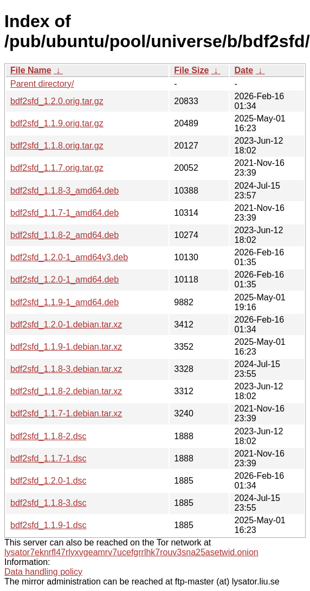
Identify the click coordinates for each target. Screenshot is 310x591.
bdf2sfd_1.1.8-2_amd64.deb (64, 235)
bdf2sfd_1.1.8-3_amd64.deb (64, 190)
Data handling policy (43, 571)
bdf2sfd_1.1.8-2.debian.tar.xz (66, 391)
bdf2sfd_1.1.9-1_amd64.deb (64, 302)
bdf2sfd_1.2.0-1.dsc (48, 480)
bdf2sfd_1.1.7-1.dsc (48, 458)
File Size (191, 70)
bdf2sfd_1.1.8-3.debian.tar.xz (66, 369)
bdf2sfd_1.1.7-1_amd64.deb (64, 212)
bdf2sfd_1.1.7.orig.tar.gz (57, 167)
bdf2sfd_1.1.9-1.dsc (48, 525)
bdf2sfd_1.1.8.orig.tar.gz (57, 145)
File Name (30, 70)
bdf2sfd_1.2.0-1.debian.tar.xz (66, 324)
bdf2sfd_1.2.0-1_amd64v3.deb (69, 257)
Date (243, 70)
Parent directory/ (42, 83)
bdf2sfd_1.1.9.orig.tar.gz (57, 123)
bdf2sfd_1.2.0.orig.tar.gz (57, 101)
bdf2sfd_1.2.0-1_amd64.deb (64, 279)
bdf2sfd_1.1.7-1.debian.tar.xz (66, 413)
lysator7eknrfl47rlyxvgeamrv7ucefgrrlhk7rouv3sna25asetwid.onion (131, 552)
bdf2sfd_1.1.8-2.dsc (48, 436)
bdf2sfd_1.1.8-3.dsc (48, 503)
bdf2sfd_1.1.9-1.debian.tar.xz (66, 346)
